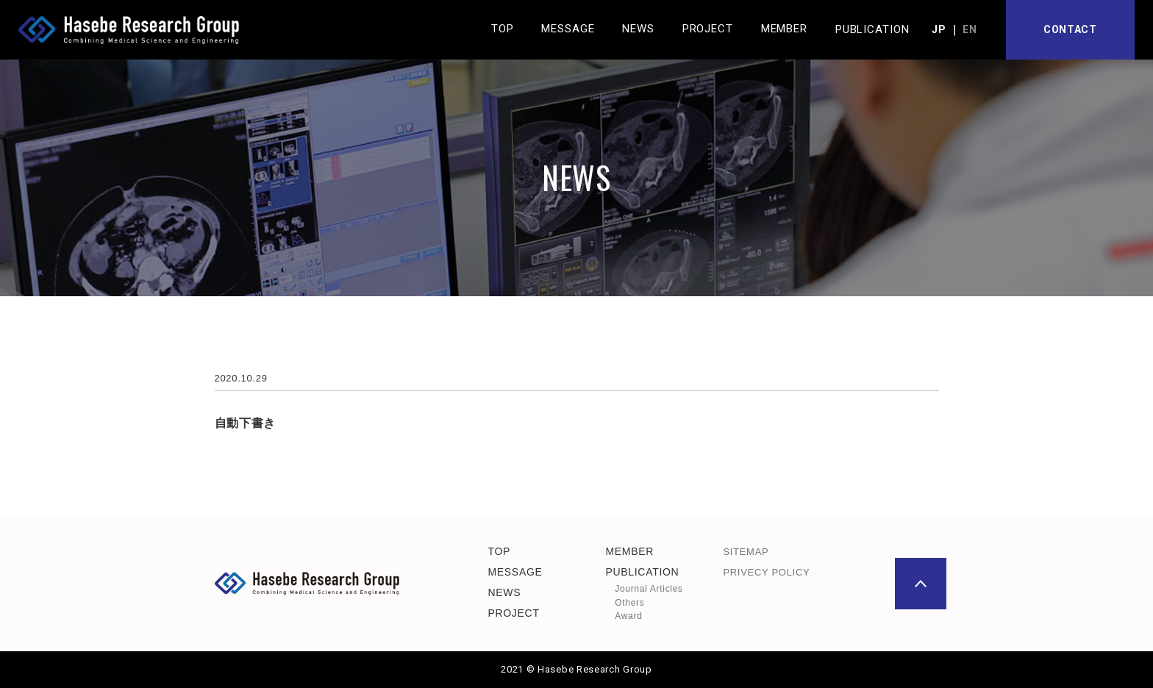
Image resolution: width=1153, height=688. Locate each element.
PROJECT (513, 613)
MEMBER (629, 550)
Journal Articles (649, 589)
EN (970, 29)
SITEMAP (745, 550)
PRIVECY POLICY (766, 572)
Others (629, 602)
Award (628, 616)
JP (939, 29)
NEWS (504, 592)
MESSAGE (515, 572)
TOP (499, 550)
